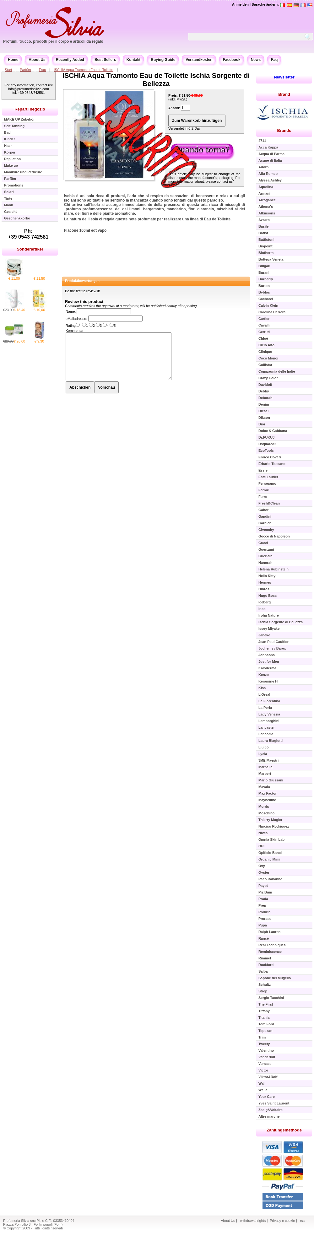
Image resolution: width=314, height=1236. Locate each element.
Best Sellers (105, 59)
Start (8, 70)
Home (13, 59)
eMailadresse (76, 319)
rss (302, 1221)
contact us (225, 181)
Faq (274, 59)
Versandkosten (199, 59)
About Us (37, 59)
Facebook (232, 59)
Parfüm (25, 70)
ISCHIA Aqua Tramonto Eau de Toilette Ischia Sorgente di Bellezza (156, 80)
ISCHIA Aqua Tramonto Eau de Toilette (83, 70)
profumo (73, 209)
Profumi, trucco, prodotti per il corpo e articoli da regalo (53, 41)
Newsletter (284, 77)
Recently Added (70, 59)
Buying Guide (163, 59)
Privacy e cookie (283, 1221)
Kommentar (75, 330)
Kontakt (134, 59)
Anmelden (240, 4)
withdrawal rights (253, 1221)
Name (70, 311)
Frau (42, 70)
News (256, 59)
